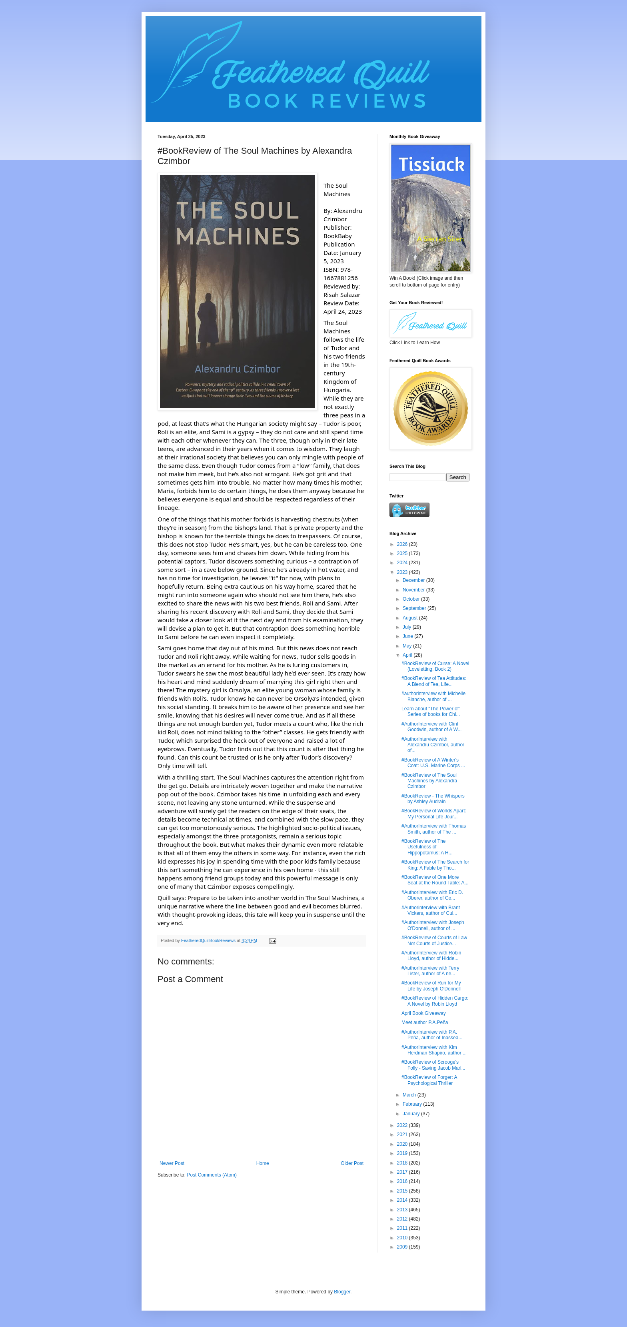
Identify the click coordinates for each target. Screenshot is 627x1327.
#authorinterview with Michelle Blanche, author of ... (433, 696)
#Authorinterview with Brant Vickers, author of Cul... (430, 910)
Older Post (352, 1163)
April (408, 655)
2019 (403, 1153)
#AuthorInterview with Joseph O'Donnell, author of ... (432, 925)
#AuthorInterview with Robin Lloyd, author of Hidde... (431, 955)
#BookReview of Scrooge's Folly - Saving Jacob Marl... (433, 1064)
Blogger (342, 1292)
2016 (403, 1181)
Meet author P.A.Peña (424, 1022)
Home (262, 1163)
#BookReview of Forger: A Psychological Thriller (429, 1080)
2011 (403, 1228)
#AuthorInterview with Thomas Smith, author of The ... (433, 828)
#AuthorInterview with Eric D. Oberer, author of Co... (432, 895)
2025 (403, 553)
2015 (403, 1191)
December (414, 580)
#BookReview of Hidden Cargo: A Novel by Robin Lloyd (434, 1000)
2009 (403, 1247)
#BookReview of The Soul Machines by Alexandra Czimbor (429, 781)
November (414, 590)
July (408, 627)
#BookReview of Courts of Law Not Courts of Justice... (434, 940)
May (408, 646)
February (413, 1104)
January (412, 1114)
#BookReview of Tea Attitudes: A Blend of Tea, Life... (433, 681)
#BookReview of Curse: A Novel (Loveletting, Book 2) (435, 666)
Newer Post (172, 1163)
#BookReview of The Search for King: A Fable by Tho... (435, 864)
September (415, 608)
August (411, 618)
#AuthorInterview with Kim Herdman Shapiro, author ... (434, 1050)
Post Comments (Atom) (212, 1175)
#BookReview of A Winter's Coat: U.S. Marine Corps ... (433, 762)
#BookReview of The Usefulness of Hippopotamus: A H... (427, 847)
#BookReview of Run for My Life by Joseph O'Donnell (431, 985)
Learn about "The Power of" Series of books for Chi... (430, 711)
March (410, 1095)
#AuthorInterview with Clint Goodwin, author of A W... (431, 726)
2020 (403, 1144)
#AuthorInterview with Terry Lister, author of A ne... (430, 970)
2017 (403, 1172)
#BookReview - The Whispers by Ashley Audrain (433, 798)
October (412, 599)
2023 (403, 572)
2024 (403, 562)
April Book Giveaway (423, 1013)
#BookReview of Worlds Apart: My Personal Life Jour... (433, 813)
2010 (403, 1238)
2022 (403, 1125)
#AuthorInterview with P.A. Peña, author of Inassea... (431, 1034)
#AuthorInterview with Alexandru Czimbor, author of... (432, 745)
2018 (403, 1163)
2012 (403, 1219)
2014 (403, 1200)
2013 (403, 1210)
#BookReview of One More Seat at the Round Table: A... (435, 880)
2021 (403, 1134)
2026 (403, 544)
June (408, 636)
